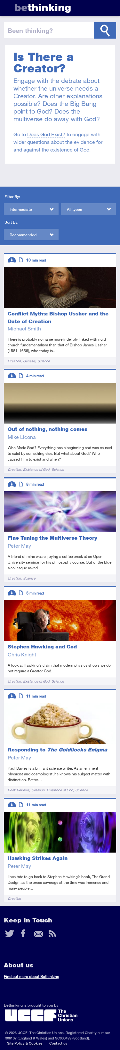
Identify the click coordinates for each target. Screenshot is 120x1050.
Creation (14, 361)
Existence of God (36, 469)
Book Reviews (18, 790)
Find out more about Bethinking (31, 976)
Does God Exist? (46, 134)
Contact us (58, 1043)
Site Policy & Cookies (25, 1043)
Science (43, 361)
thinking (42, 7)
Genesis (29, 361)
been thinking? (30, 30)
